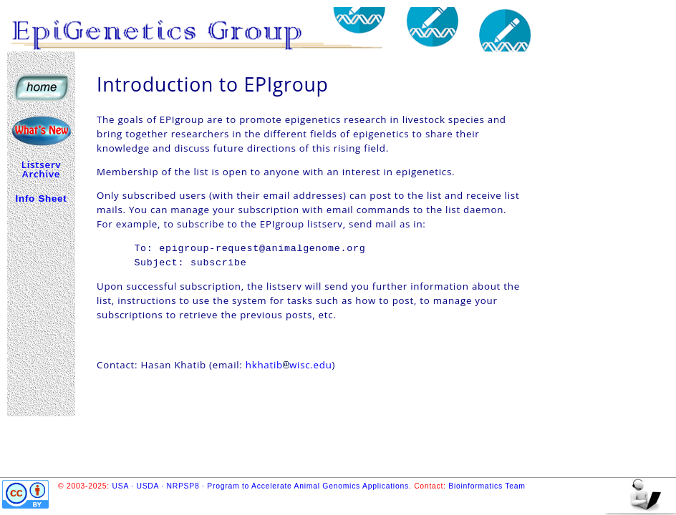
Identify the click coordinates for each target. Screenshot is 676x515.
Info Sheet (41, 198)
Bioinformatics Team (486, 486)
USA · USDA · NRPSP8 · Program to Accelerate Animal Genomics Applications (260, 486)
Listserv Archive (41, 169)
